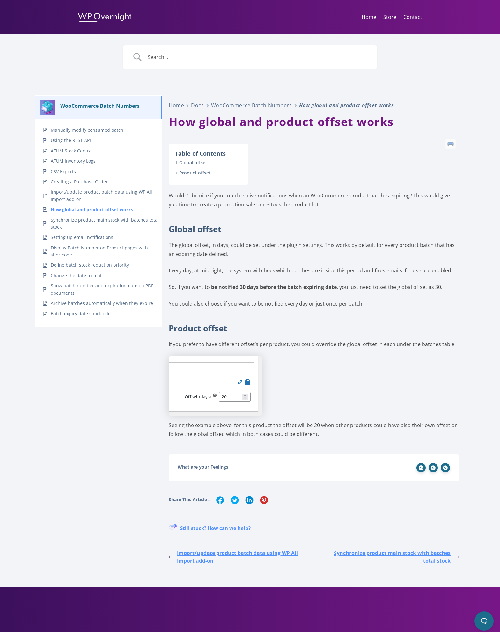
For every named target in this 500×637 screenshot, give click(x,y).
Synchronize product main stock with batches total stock (105, 228)
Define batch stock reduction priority (90, 270)
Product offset (195, 177)
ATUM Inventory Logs (73, 166)
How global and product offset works (92, 214)
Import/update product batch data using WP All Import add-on (101, 200)
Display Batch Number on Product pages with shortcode (99, 256)
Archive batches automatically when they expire (102, 308)
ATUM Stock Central (72, 155)
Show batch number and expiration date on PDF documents (102, 293)
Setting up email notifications (82, 242)
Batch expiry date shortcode (81, 318)
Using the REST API (71, 145)
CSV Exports (63, 176)
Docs (197, 110)
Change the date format (76, 280)
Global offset (193, 167)
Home (369, 16)
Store (389, 16)
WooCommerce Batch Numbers (251, 110)
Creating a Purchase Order (79, 186)
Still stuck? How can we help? (210, 533)
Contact (412, 16)
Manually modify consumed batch (87, 135)
